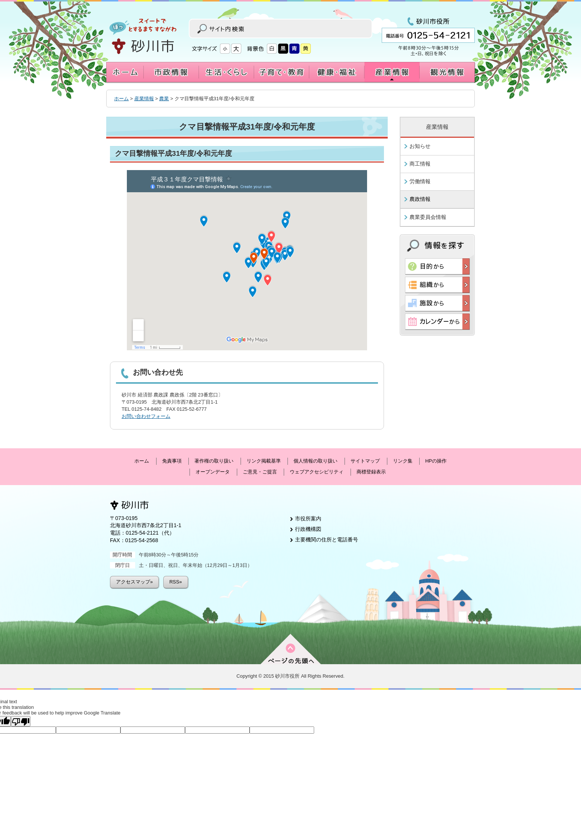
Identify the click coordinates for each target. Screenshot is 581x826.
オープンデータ (213, 472)
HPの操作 (436, 461)
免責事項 (172, 461)
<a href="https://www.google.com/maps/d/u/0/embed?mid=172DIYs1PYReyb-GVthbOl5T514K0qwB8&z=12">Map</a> (247, 260)
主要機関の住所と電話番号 (326, 540)
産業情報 (144, 98)
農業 (164, 98)
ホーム (121, 98)
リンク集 (402, 461)
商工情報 (419, 164)
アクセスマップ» (134, 582)
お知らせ (419, 146)
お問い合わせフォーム (146, 416)
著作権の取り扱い (213, 461)
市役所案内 (308, 518)
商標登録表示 (371, 472)
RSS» (175, 582)
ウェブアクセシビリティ (316, 472)
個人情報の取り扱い (315, 461)
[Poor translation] (20, 721)
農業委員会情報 (427, 217)
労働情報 (419, 181)
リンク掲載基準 (264, 461)
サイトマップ (365, 461)
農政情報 (419, 199)
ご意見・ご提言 (260, 472)
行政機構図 (308, 529)
